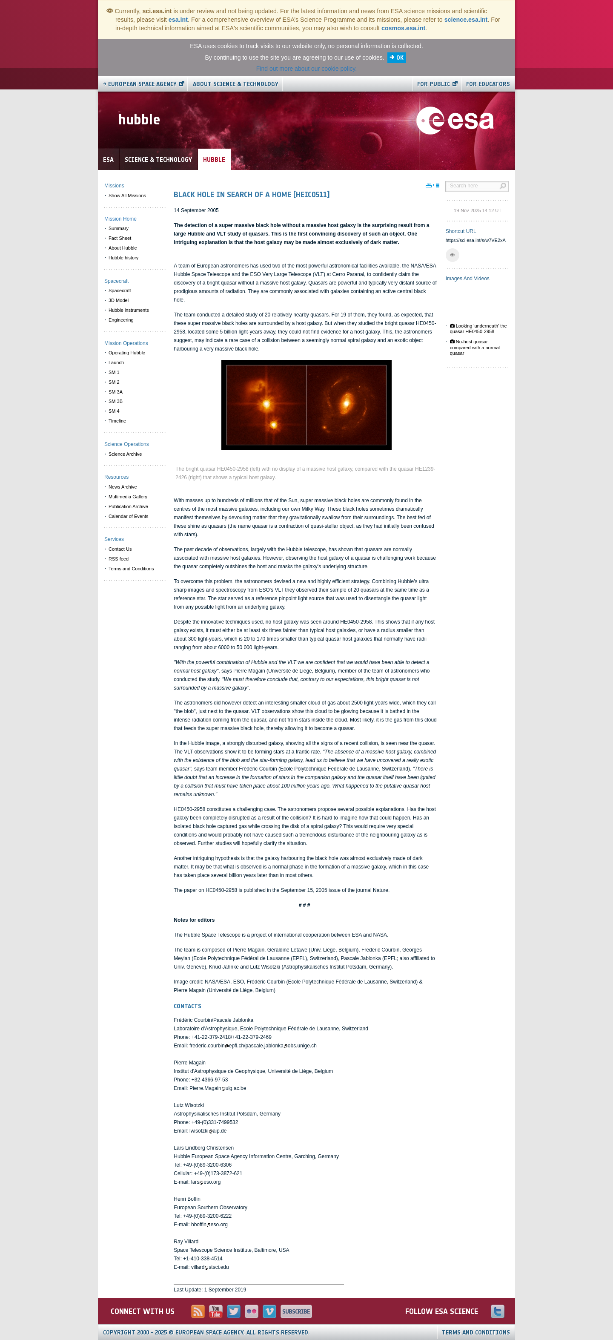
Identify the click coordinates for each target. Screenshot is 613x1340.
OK (400, 57)
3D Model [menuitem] (119, 300)
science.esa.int (466, 19)
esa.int (178, 19)
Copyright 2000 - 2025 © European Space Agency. (206, 1332)
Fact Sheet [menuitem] (120, 238)
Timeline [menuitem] (117, 420)
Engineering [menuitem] (121, 319)
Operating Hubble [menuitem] (127, 352)
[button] (452, 255)
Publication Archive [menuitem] (128, 506)
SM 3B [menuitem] (116, 401)
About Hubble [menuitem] (123, 247)
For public (433, 84)
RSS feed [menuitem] (119, 558)
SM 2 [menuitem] (114, 382)
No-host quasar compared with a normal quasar (475, 347)
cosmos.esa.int (403, 28)
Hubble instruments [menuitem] (129, 310)
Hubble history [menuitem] (123, 257)
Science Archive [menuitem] (125, 454)
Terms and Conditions (476, 1332)
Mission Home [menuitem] (120, 219)
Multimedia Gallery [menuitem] (128, 496)
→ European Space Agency (140, 84)
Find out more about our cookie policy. (306, 68)
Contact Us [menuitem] (120, 549)
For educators (488, 84)
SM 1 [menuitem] (114, 372)
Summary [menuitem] (119, 228)
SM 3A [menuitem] (116, 391)
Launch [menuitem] (116, 362)
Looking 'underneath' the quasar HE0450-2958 (478, 328)
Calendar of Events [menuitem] (129, 516)
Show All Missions (127, 195)
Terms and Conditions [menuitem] (131, 568)
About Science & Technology (235, 84)
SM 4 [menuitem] (114, 411)
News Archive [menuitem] (123, 486)
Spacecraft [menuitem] (120, 290)
